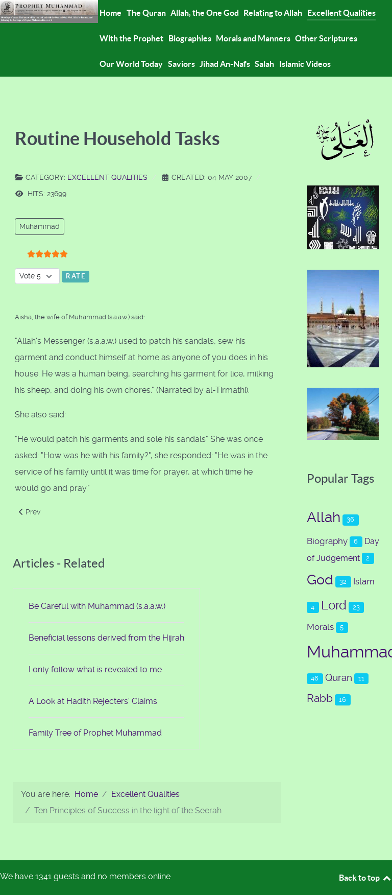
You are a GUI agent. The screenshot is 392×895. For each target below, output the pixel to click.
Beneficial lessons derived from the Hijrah (106, 638)
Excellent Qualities (107, 177)
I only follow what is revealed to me (95, 669)
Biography (327, 541)
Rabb (320, 698)
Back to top (365, 877)
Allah (323, 517)
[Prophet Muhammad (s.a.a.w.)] (49, 10)
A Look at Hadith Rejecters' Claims (93, 701)
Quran (338, 678)
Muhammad (39, 226)
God (320, 580)
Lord (334, 605)
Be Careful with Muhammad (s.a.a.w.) (97, 606)
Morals (320, 627)
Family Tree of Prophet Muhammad (95, 733)
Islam (364, 581)
